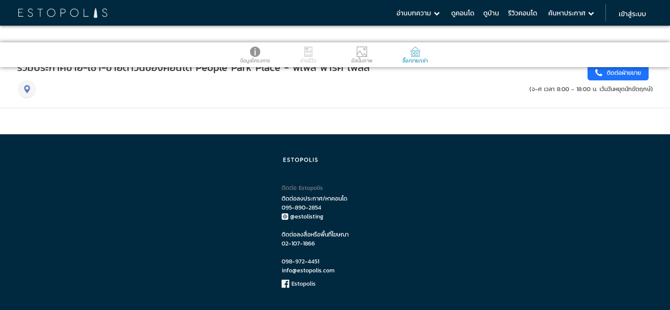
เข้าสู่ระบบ (632, 14)
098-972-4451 (300, 261)
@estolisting (302, 216)
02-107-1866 (298, 243)
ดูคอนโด (462, 13)
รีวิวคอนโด (522, 13)
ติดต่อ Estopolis (302, 187)
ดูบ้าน (491, 13)
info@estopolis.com (308, 270)
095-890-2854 (301, 207)
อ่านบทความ (418, 13)
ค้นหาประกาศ (571, 13)
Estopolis (299, 283)
